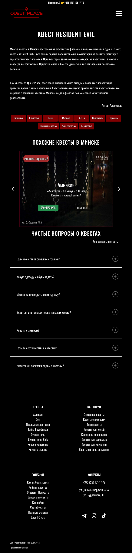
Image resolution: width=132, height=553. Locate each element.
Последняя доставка (38, 424)
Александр (116, 105)
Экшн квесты (94, 424)
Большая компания (48, 126)
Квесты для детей (94, 429)
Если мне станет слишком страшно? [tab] (67, 259)
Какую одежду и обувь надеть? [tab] (67, 276)
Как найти (38, 502)
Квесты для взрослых (94, 439)
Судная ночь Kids (38, 439)
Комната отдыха (38, 449)
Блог (33, 517)
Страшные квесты (94, 414)
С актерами (34, 118)
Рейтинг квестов (38, 487)
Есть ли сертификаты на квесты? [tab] (67, 348)
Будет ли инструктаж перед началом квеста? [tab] (67, 312)
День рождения (69, 126)
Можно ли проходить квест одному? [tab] (67, 294)
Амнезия (38, 414)
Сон (38, 419)
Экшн (50, 118)
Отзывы (31, 492)
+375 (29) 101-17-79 (74, 3)
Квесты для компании (94, 444)
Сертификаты (38, 507)
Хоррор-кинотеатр (38, 444)
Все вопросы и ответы (105, 241)
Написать (43, 492)
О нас (41, 517)
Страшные (18, 118)
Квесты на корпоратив (94, 434)
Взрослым (113, 118)
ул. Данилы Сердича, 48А (94, 490)
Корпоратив (86, 126)
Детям (82, 118)
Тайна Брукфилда (38, 429)
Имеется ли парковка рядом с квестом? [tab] (67, 365)
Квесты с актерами (94, 419)
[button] (66, 189)
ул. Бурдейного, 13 (94, 495)
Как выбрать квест (38, 482)
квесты (19, 83)
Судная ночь (38, 434)
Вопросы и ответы (38, 497)
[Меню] (117, 13)
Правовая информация (19, 547)
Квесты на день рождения (94, 449)
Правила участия (38, 512)
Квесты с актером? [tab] (67, 330)
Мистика (66, 118)
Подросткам (97, 118)
